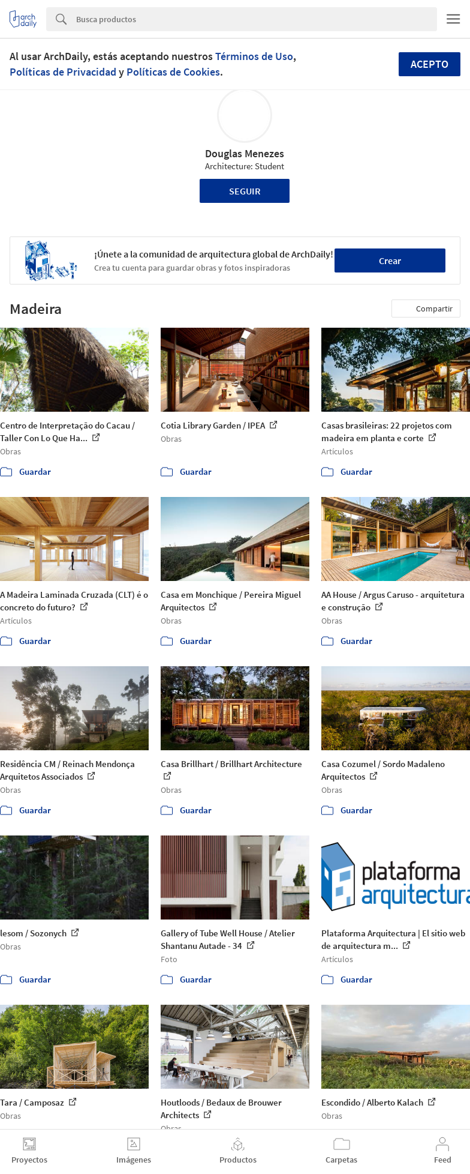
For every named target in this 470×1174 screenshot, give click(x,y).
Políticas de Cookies (173, 72)
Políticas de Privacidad (63, 72)
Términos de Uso (254, 56)
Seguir (245, 191)
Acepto (429, 64)
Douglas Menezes (244, 153)
